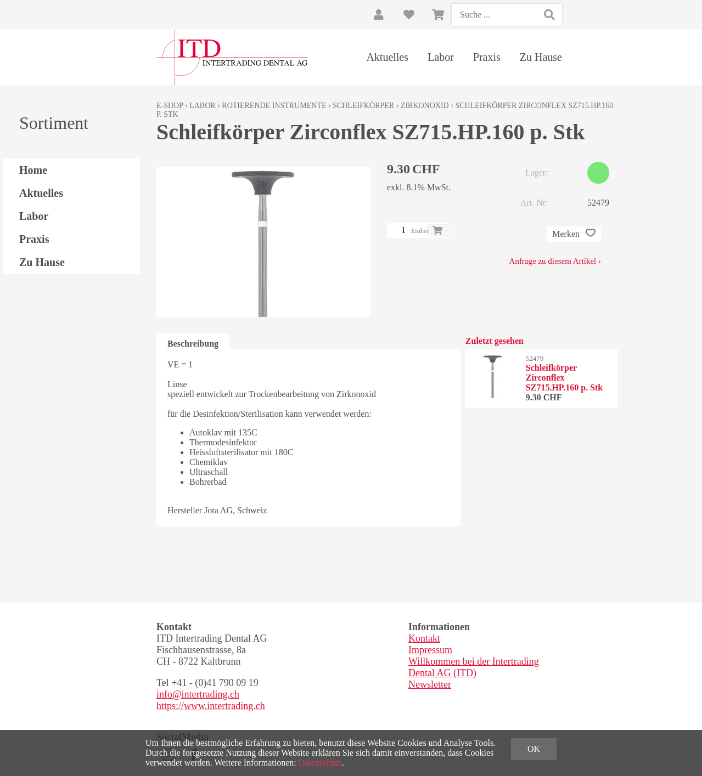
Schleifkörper (363, 105)
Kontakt (424, 638)
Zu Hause (541, 57)
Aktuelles (387, 57)
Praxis (487, 57)
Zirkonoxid (425, 105)
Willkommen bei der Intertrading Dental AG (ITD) (473, 667)
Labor (441, 57)
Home (33, 170)
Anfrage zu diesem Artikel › (555, 261)
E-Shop (169, 105)
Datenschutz (320, 762)
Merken (574, 234)
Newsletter (429, 684)
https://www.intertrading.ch (210, 705)
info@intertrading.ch (197, 694)
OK (533, 749)
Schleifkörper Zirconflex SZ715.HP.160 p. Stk (564, 377)
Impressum (430, 649)
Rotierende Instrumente (274, 105)
